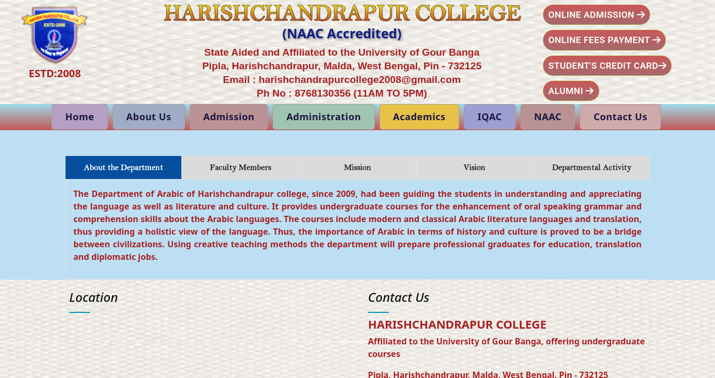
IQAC (490, 116)
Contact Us (620, 116)
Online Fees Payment (604, 40)
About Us (148, 116)
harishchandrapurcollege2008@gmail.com (360, 79)
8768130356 (323, 93)
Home (79, 116)
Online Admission (596, 14)
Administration (323, 116)
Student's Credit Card (607, 65)
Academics (419, 116)
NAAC (548, 116)
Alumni (571, 91)
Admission (229, 116)
